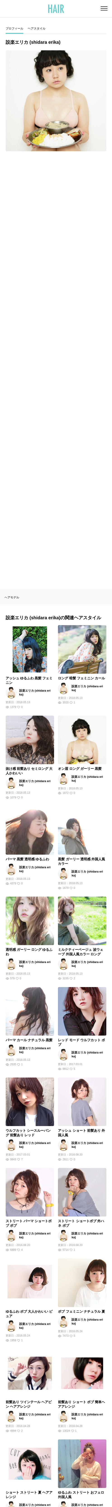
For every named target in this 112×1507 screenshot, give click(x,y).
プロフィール (14, 28)
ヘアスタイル (36, 28)
